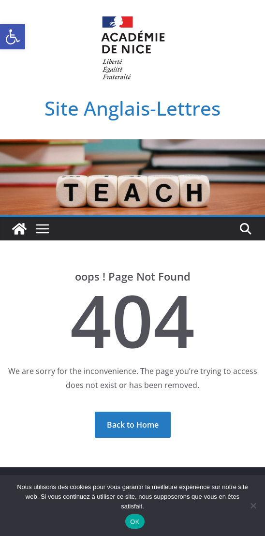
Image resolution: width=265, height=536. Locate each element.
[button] (12, 36)
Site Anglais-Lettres (132, 108)
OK (134, 521)
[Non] (253, 505)
